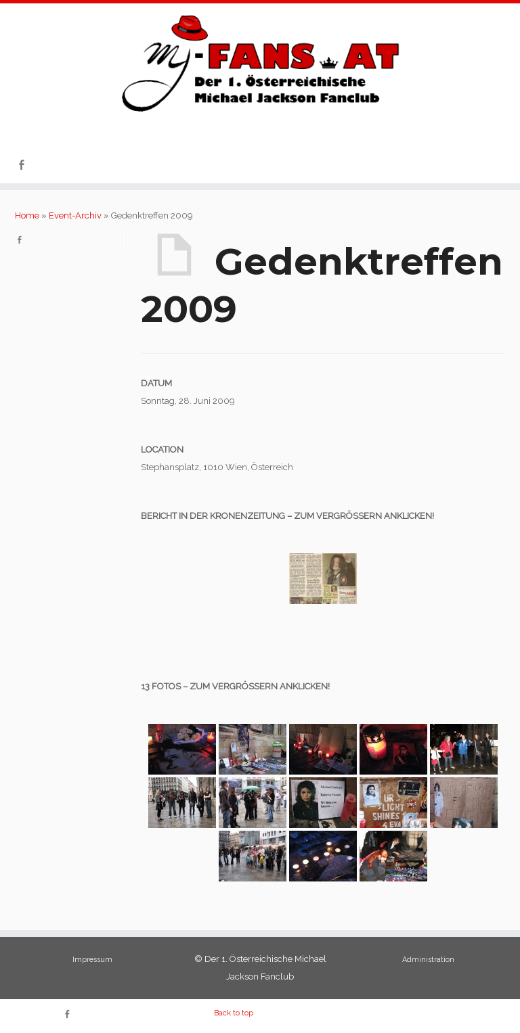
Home (27, 215)
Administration (428, 959)
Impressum (92, 959)
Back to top (233, 1013)
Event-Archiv (75, 215)
